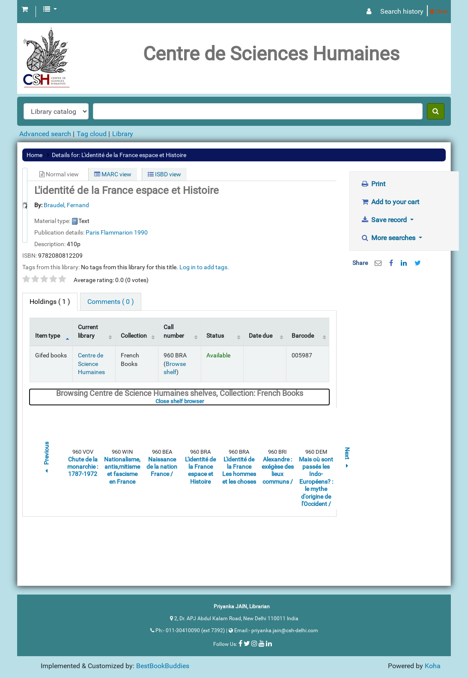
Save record (384, 220)
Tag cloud (92, 134)
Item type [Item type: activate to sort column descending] (47, 335)
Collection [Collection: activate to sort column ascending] (134, 335)
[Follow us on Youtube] (262, 643)
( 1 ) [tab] (50, 301)
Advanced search (45, 134)
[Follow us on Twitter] (247, 643)
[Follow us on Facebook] (240, 643)
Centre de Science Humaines (91, 364)
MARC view (112, 174)
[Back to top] (441, 651)
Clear (439, 11)
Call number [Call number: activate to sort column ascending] (174, 331)
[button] (24, 9)
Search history (401, 11)
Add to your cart (390, 202)
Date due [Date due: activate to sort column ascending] (260, 335)
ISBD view (164, 174)
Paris (92, 232)
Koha (433, 666)
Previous (46, 459)
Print (373, 184)
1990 (141, 232)
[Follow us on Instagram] (254, 643)
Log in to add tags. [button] (204, 267)
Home (34, 155)
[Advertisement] (404, 410)
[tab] (110, 302)
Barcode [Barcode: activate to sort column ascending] (303, 335)
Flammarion (117, 232)
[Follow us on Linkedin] (269, 643)
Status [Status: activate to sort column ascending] (215, 335)
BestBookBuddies (162, 666)
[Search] (435, 111)
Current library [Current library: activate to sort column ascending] (88, 331)
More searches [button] (389, 238)
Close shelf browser (205, 401)
